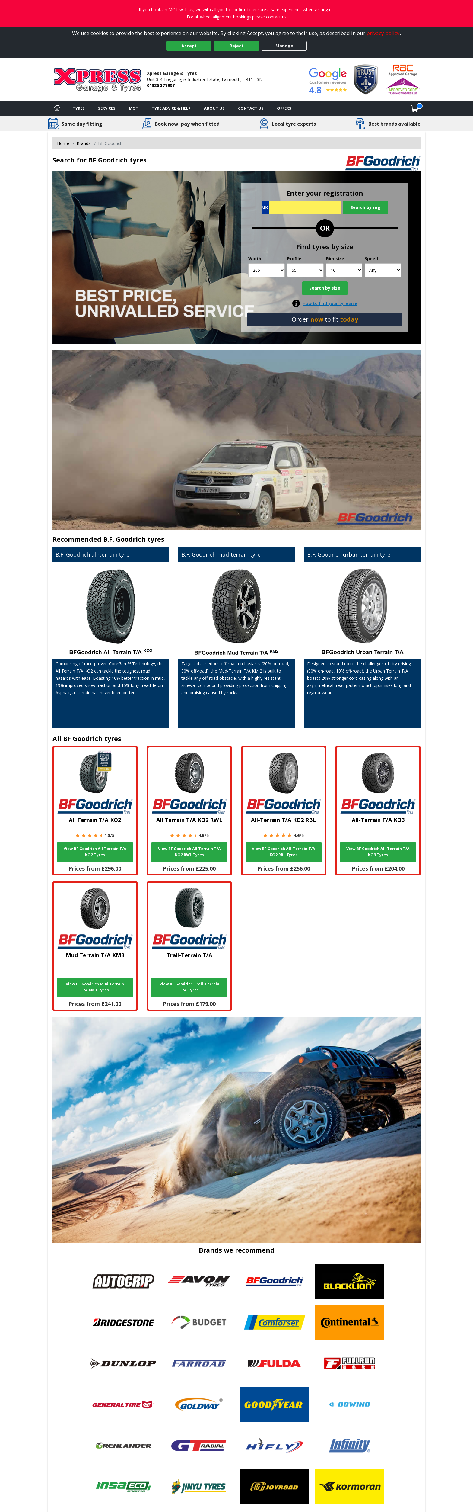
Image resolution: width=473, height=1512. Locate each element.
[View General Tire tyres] (123, 1404)
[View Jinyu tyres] (198, 1486)
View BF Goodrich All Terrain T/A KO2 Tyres (95, 851)
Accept (189, 46)
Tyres (79, 108)
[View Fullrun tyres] (349, 1363)
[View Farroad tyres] (198, 1363)
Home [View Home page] (63, 143)
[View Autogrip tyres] (123, 1281)
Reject (236, 46)
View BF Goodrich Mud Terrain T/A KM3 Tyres (95, 987)
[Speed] (383, 270)
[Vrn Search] (301, 207)
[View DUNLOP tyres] (123, 1363)
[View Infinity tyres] (349, 1445)
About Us (214, 108)
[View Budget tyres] (198, 1322)
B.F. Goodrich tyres (133, 539)
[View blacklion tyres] (349, 1281)
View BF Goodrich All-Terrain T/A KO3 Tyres (378, 851)
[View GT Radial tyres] (198, 1445)
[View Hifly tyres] (274, 1445)
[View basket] (415, 108)
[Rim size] (344, 270)
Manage (284, 46)
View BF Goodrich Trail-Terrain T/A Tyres (189, 987)
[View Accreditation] (366, 79)
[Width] (266, 270)
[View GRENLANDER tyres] (123, 1445)
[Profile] (305, 270)
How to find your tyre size (330, 303)
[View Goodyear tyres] (274, 1404)
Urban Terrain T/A (390, 671)
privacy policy (383, 33)
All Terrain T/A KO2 (74, 671)
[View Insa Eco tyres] (123, 1486)
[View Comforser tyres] (274, 1322)
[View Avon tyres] (198, 1281)
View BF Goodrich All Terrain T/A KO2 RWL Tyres (189, 851)
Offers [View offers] (284, 108)
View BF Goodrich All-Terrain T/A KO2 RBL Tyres (283, 851)
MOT (133, 108)
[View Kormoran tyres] (349, 1486)
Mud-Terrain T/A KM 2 (240, 671)
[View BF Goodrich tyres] (274, 1281)
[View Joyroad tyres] (274, 1486)
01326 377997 (161, 85)
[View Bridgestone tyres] (123, 1322)
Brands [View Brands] (83, 143)
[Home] (57, 108)
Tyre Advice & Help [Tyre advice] (171, 108)
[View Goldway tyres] (198, 1404)
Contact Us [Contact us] (251, 108)
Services (107, 108)
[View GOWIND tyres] (349, 1404)
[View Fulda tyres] (274, 1363)
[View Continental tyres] (349, 1322)
